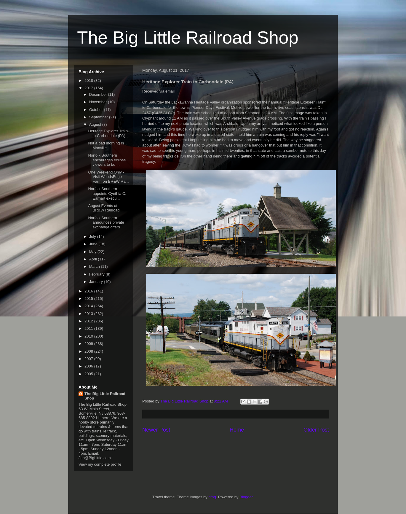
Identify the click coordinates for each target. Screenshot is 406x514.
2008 (89, 351)
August (95, 124)
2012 (89, 321)
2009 (89, 343)
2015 (89, 298)
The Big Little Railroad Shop (187, 37)
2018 (89, 80)
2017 (89, 88)
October (96, 109)
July (93, 236)
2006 (89, 366)
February (97, 274)
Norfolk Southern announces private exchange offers (106, 222)
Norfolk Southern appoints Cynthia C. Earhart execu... (107, 193)
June (94, 244)
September (99, 117)
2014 (89, 306)
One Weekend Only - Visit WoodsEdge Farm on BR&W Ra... (108, 177)
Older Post (316, 430)
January (96, 281)
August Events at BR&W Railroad (103, 208)
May (93, 251)
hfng (212, 497)
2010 (89, 336)
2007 (89, 359)
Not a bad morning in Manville (106, 145)
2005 (89, 374)
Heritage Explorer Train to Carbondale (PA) (108, 133)
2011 (89, 328)
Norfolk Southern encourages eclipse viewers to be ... (107, 160)
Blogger (245, 497)
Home (237, 430)
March (95, 266)
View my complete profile (100, 464)
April (93, 259)
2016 (89, 291)
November (98, 102)
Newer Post (156, 430)
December (98, 94)
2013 (89, 313)
